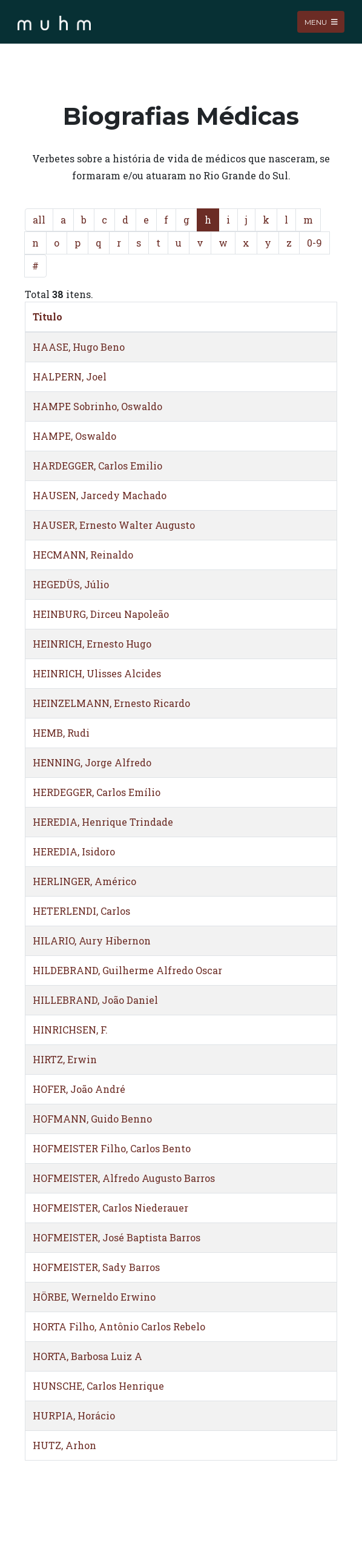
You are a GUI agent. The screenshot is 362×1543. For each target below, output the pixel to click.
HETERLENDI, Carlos (81, 910)
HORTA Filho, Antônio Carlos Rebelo (119, 1326)
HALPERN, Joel (70, 376)
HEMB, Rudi (61, 732)
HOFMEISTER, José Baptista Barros (116, 1237)
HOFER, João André (79, 1089)
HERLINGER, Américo (84, 881)
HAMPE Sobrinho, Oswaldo (97, 406)
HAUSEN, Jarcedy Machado (99, 495)
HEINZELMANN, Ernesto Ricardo (111, 703)
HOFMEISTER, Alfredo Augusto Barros (124, 1178)
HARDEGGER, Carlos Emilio (97, 465)
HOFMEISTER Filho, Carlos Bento (112, 1148)
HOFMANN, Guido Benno (92, 1118)
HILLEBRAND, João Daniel (95, 1000)
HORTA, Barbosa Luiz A (87, 1356)
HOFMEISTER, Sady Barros (96, 1267)
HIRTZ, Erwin (65, 1059)
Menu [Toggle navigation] (321, 21)
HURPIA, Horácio (74, 1415)
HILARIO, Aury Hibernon (92, 940)
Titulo (47, 316)
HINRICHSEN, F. (70, 1029)
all (39, 219)
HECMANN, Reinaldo (83, 554)
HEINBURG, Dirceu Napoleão (101, 614)
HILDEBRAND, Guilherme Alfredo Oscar (127, 970)
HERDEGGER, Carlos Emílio (96, 792)
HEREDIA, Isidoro (74, 851)
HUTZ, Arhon (64, 1445)
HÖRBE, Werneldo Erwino (94, 1296)
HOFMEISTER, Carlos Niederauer (110, 1207)
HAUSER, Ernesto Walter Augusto (114, 525)
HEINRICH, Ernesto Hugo (92, 643)
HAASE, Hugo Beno (79, 346)
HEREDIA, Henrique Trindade (103, 821)
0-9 (314, 242)
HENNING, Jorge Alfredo (92, 762)
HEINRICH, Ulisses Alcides (97, 673)
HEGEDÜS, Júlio (71, 584)
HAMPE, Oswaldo (74, 436)
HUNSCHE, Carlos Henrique (98, 1385)
